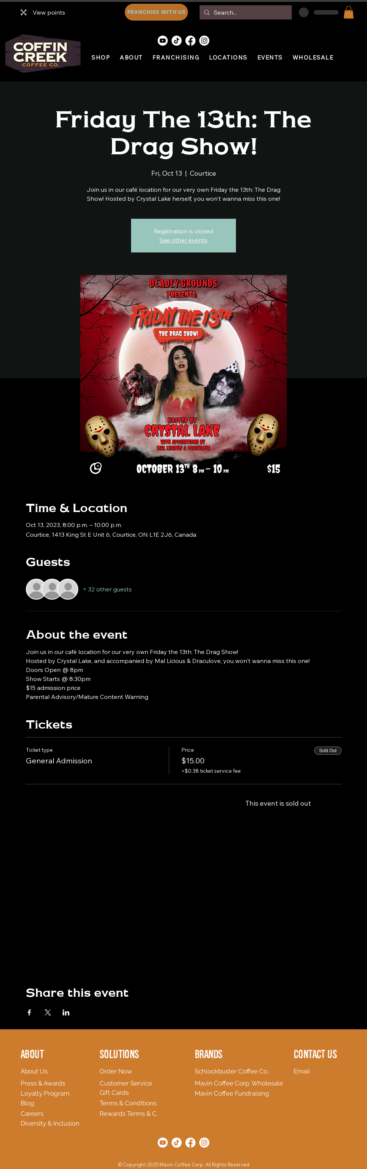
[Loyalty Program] (54, 1093)
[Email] (306, 1071)
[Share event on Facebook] (29, 1012)
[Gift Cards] (136, 1092)
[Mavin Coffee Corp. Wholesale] (241, 1083)
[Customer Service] (136, 1083)
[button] (348, 12)
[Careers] (48, 1113)
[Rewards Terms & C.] (162, 1113)
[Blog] (33, 1103)
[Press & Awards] (57, 1083)
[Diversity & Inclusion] (71, 1123)
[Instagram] (204, 41)
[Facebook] (190, 41)
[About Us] (74, 1071)
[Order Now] (136, 1071)
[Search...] (245, 12)
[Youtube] (163, 41)
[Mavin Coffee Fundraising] (236, 1093)
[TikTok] (177, 41)
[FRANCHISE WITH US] (156, 12)
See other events (183, 240)
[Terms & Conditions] (153, 1103)
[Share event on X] (47, 1012)
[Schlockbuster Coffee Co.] (234, 1071)
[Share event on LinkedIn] (66, 1012)
